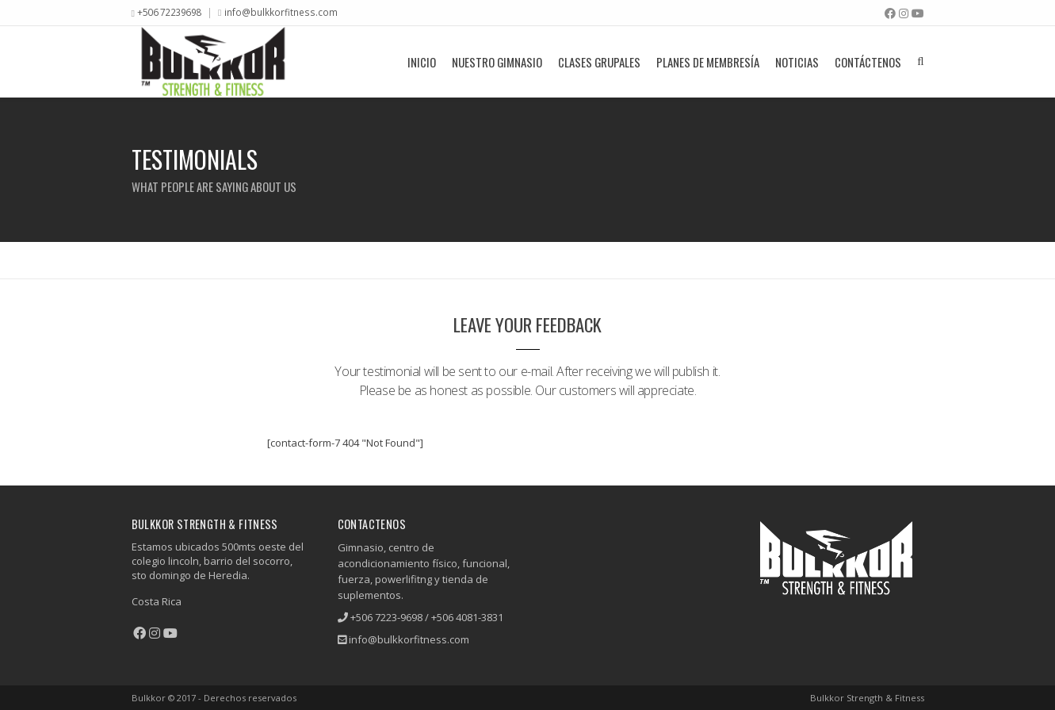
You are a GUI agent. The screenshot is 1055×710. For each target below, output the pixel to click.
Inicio (421, 62)
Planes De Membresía (707, 62)
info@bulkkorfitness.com (281, 12)
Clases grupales (599, 62)
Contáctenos (868, 62)
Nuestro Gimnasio (497, 62)
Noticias (797, 62)
